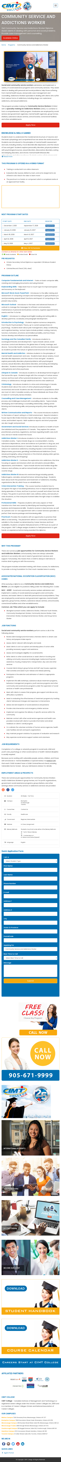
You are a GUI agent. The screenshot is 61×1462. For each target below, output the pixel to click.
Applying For (9, 945)
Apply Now (30, 125)
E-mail (6, 892)
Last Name (8, 875)
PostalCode (8, 936)
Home (4, 45)
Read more (7, 156)
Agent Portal (8, 1453)
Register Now (50, 226)
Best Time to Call (11, 954)
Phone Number (10, 883)
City (5, 919)
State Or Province (11, 928)
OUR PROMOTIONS (11, 1189)
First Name (8, 866)
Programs (11, 45)
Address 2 (8, 910)
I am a (6, 857)
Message (7, 963)
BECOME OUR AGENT (12, 1268)
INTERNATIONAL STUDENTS (14, 1148)
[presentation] (16, 988)
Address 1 (8, 901)
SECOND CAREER (10, 1228)
